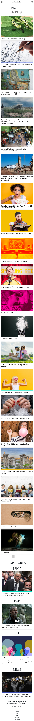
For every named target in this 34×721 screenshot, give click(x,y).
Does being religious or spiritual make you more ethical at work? (16, 93)
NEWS (17, 717)
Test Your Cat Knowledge (10, 527)
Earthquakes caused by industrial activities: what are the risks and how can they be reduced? (17, 178)
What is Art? (5, 553)
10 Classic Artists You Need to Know (14, 261)
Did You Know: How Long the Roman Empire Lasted (17, 472)
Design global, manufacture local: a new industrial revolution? (15, 150)
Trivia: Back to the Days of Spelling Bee (15, 287)
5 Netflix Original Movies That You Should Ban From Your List (16, 207)
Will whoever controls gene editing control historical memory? (17, 65)
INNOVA (17, 711)
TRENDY (17, 715)
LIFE (17, 713)
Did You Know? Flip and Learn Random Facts (15, 445)
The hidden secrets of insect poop (13, 39)
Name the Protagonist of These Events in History (16, 234)
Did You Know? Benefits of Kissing (13, 313)
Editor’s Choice (17, 706)
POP (17, 709)
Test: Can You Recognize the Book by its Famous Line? (15, 500)
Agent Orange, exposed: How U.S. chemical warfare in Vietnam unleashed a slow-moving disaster (16, 121)
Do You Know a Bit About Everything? (14, 392)
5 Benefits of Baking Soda (10, 339)
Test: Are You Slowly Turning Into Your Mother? (15, 365)
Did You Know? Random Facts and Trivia (15, 418)
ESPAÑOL (17, 719)
